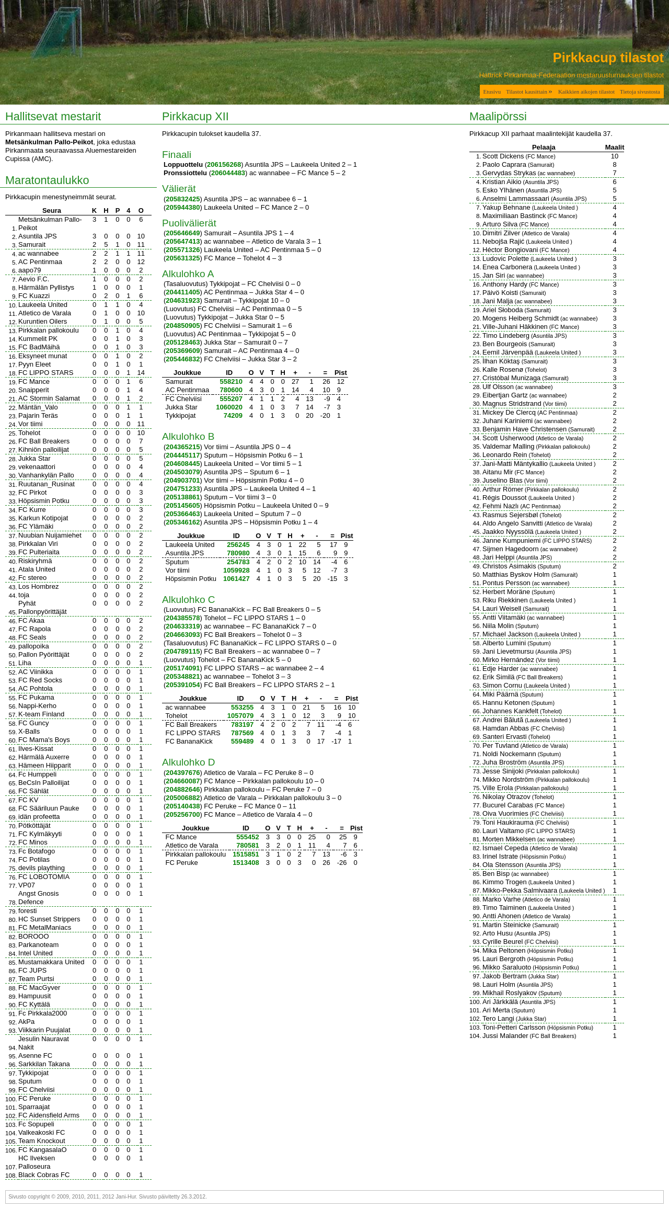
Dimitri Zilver (501, 233)
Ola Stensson (502, 865)
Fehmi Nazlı (500, 506)
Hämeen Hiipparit (44, 765)
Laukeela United (42, 305)
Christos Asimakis (509, 566)
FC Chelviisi (36, 1089)
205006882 (183, 798)
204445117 (183, 455)
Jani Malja (497, 301)
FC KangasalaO (42, 1150)
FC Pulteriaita (39, 552)
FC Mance (34, 381)
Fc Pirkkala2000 (42, 1013)
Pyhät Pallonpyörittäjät (42, 607)
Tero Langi (498, 1018)
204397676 (183, 773)
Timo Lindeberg (505, 335)
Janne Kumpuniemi (511, 540)
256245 (238, 545)
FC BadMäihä (39, 347)
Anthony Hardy (504, 284)
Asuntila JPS (37, 236)
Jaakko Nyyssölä (508, 531)
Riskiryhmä (35, 561)
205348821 (183, 676)
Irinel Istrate (500, 856)
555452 (247, 837)
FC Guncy (33, 723)
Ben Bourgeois (504, 344)
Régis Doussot (504, 497)
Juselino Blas (502, 480)
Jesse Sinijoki (503, 771)
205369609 (183, 351)
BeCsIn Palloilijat (44, 782)
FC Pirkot (32, 492)
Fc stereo (32, 577)
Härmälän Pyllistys (46, 287)
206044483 (228, 173)
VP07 (26, 885)
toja (23, 595)
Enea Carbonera (507, 267)
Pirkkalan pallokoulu (48, 330)
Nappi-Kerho (37, 706)
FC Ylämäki (35, 526)
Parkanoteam (38, 945)
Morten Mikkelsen (509, 839)
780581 (247, 845)
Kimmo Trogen (504, 882)
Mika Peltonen (503, 950)
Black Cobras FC (44, 1175)
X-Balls (29, 731)
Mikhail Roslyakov (509, 993)
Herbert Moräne (506, 592)
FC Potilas (34, 859)
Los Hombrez (38, 586)
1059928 (236, 570)
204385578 (183, 618)
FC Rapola (34, 629)
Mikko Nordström (508, 779)
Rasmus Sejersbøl (510, 515)
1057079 (240, 716)
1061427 (236, 579)
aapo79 (29, 270)
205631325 (183, 258)
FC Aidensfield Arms (48, 1115)
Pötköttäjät (34, 825)
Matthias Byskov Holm (516, 574)
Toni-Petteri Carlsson (514, 1027)
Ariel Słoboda (502, 310)
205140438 (183, 806)
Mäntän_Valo (38, 407)
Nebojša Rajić (503, 241)
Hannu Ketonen (505, 702)
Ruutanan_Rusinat (46, 484)
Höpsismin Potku (44, 501)
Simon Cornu (502, 685)
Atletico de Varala (44, 313)
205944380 (183, 207)
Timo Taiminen (504, 907)
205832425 (183, 199)
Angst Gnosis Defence (38, 897)
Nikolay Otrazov (506, 797)
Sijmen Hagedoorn (510, 549)
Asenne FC (35, 1055)
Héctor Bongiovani (510, 250)
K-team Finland (41, 714)
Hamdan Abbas (505, 728)
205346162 (183, 522)
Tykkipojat (33, 1073)
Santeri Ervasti (504, 736)
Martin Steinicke (506, 925)
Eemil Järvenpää (507, 352)
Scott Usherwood (508, 438)
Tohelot (29, 433)
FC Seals (32, 637)
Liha (24, 663)
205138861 (183, 497)
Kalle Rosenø (502, 369)
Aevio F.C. (33, 279)
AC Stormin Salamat (49, 398)
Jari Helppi (498, 557)
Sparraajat (34, 1107)
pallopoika (33, 646)
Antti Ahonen (501, 916)
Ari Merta (496, 1010)
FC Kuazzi (34, 296)
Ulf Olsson (498, 387)
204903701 (183, 480)
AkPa (26, 1021)
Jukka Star (34, 458)
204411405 (183, 292)
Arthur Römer (502, 489)
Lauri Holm (498, 984)
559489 (242, 741)
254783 (238, 562)
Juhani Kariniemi (507, 421)
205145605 (183, 505)
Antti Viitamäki (503, 617)
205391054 (183, 685)
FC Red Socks (40, 680)
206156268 (224, 164)
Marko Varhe (501, 899)
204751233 (183, 489)
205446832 (183, 359)
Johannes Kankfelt (510, 711)
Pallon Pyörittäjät (44, 654)
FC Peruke (34, 1098)
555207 (231, 399)
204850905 (183, 325)
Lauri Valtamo (503, 831)
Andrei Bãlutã (502, 720)
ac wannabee (38, 253)
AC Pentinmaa (40, 262)
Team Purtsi (36, 979)
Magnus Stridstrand (511, 403)
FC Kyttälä (34, 1004)
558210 (231, 381)
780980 (238, 553)
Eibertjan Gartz (505, 395)
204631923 (183, 300)
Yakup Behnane (506, 207)
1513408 (246, 862)
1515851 (246, 854)
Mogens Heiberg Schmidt (520, 318)
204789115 (183, 651)
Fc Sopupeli (36, 1124)
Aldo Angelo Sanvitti (512, 523)
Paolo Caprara (504, 164)
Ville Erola (497, 788)
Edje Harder (500, 668)
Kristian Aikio (501, 182)
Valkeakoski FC (41, 1132)
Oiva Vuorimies (505, 813)
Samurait (31, 244)
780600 (231, 390)
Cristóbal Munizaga (511, 378)
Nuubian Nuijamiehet (50, 535)
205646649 (183, 233)
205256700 (183, 814)
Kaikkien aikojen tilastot (586, 91)
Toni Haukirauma (508, 822)
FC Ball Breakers (44, 441)
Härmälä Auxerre (44, 757)
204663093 (183, 634)
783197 (242, 724)
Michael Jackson (507, 634)
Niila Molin (498, 626)
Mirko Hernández (508, 660)
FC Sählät (33, 791)
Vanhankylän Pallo (46, 475)
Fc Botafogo (36, 851)
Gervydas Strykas (509, 173)
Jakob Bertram (504, 976)
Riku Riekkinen (505, 600)
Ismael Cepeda (505, 848)
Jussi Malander (505, 1036)
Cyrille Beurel (502, 941)
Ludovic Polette (505, 259)
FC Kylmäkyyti (40, 834)
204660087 (183, 781)
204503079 (183, 472)
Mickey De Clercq (509, 412)
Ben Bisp (496, 873)
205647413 (183, 241)
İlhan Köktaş (501, 361)
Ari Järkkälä (500, 1002)
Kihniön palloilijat (43, 449)
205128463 (183, 342)
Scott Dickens (503, 156)
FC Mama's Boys (44, 740)
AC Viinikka (35, 672)
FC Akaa (31, 620)
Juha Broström (504, 762)
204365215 (183, 447)
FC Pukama (36, 697)
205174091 (183, 668)
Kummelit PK (37, 339)
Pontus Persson (506, 583)
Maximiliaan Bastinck (514, 216)
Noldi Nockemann (509, 754)
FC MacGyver (39, 987)
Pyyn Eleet (34, 364)
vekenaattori (36, 467)
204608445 (183, 463)
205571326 (183, 250)
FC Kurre (32, 510)
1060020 (229, 407)
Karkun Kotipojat (43, 518)
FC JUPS (32, 970)
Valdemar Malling (508, 446)
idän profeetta (39, 816)
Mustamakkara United (51, 962)
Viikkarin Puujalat (44, 1030)
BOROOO (33, 936)
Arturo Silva (499, 224)
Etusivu (492, 91)
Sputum (30, 1081)
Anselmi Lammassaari (515, 198)
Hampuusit (34, 996)
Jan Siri (493, 275)
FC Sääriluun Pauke (48, 808)
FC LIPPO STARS (45, 373)
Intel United (35, 953)
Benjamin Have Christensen (524, 429)
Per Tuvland (500, 745)
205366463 (183, 514)
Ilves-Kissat (35, 748)
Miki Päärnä (500, 694)
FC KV (28, 800)
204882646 (183, 789)
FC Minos (33, 842)
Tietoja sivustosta (640, 91)
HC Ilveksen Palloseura (36, 1162)
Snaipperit (33, 390)
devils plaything (41, 868)
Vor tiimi (30, 424)
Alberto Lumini (504, 643)
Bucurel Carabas (507, 805)
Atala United (36, 569)
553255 (242, 707)
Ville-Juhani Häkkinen (515, 326)
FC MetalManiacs (44, 927)
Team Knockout (41, 1141)
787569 (242, 733)
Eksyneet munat (42, 356)
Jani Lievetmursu (508, 651)
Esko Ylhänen (503, 190)
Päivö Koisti (500, 292)
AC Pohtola (35, 688)
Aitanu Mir (497, 472)
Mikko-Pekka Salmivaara (519, 890)
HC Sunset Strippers (49, 919)
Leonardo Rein (504, 455)
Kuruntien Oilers (42, 321)
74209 (233, 415)
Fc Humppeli (37, 774)
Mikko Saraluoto (506, 967)
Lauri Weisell (501, 608)
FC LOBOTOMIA (44, 877)
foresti (27, 911)
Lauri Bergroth (503, 959)
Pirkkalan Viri (38, 544)
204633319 (183, 626)
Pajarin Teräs (38, 415)
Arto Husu (497, 933)
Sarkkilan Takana (44, 1064)
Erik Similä (498, 677)
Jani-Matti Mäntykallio (515, 463)
